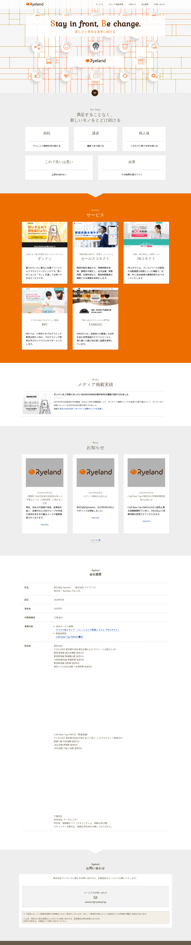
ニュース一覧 (95, 540)
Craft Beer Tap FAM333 (68, 636)
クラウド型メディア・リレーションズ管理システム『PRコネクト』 (88, 629)
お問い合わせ (159, 4)
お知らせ (132, 4)
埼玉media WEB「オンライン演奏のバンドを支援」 (81, 416)
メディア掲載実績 (115, 4)
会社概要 (145, 4)
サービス (99, 4)
